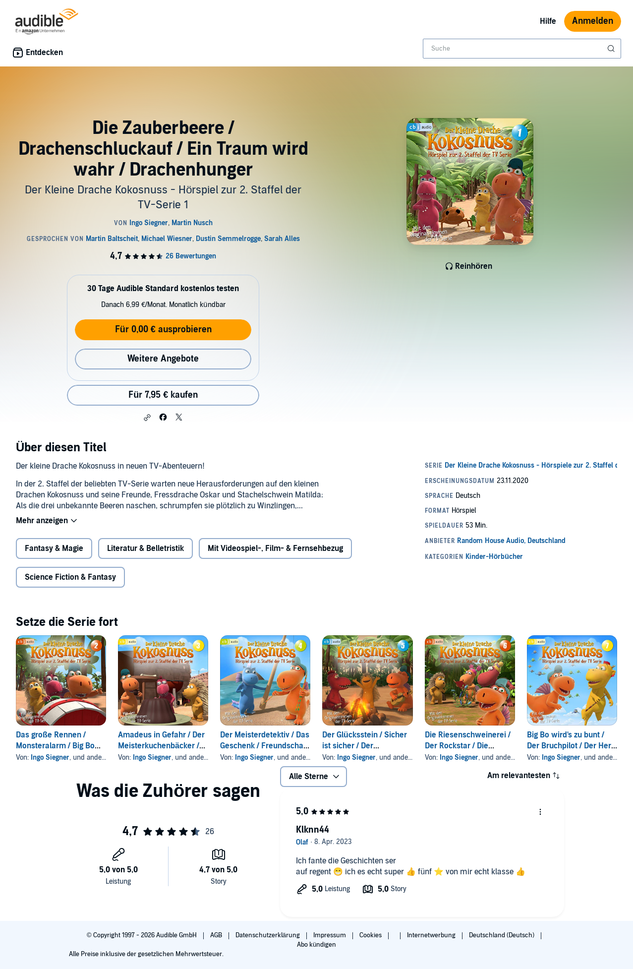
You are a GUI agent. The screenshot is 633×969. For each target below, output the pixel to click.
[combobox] (522, 49)
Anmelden (592, 21)
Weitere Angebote (163, 359)
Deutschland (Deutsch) (502, 935)
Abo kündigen (316, 945)
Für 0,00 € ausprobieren (163, 329)
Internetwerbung (432, 935)
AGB (217, 935)
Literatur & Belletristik (145, 548)
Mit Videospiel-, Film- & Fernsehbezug (275, 548)
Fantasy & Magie (54, 548)
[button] (147, 418)
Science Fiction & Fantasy (70, 577)
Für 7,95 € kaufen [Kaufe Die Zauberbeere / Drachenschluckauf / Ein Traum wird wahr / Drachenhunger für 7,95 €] (163, 395)
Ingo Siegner (50, 757)
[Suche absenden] (612, 49)
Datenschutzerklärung (268, 935)
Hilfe (548, 21)
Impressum (330, 935)
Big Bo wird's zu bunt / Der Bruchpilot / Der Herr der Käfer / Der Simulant (570, 746)
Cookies (371, 935)
